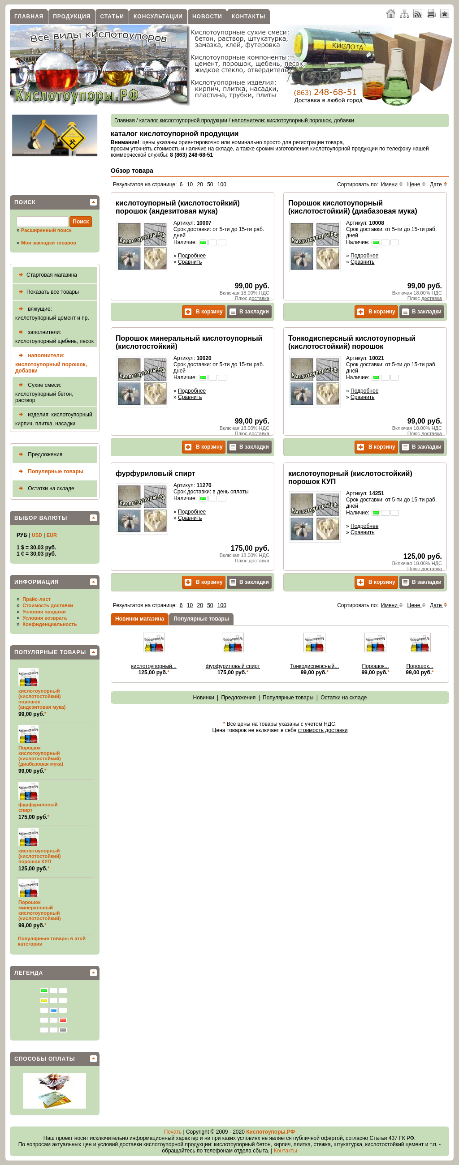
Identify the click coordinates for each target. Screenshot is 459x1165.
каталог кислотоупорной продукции (183, 120)
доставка (259, 298)
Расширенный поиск (46, 230)
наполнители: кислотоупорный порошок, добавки (51, 362)
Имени (392, 184)
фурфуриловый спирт (155, 473)
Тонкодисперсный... (314, 666)
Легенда (28, 973)
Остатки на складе (44, 488)
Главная (28, 16)
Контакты (248, 16)
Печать (173, 1132)
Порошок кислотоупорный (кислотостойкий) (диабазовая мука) (40, 756)
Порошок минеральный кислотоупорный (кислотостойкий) (39, 910)
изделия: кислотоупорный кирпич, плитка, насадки (53, 418)
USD (37, 535)
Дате (438, 184)
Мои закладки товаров (48, 242)
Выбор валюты (40, 518)
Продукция (72, 16)
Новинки (203, 697)
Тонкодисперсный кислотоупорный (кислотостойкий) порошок (352, 342)
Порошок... (375, 666)
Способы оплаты (44, 1059)
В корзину (204, 312)
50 (210, 184)
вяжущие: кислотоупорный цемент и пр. (52, 312)
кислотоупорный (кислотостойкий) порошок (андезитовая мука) (178, 207)
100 (221, 184)
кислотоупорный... (154, 666)
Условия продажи (43, 611)
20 (200, 184)
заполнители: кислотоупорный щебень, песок (54, 335)
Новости (207, 16)
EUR (52, 535)
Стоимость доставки (47, 605)
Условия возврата (44, 618)
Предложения (38, 454)
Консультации (158, 16)
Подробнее (192, 256)
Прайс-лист (36, 599)
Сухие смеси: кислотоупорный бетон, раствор (44, 391)
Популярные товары (49, 471)
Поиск (25, 202)
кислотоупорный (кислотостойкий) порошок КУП (39, 856)
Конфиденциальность (49, 624)
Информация (36, 582)
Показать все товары (47, 292)
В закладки (249, 312)
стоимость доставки (323, 730)
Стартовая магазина (46, 275)
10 (190, 184)
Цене (416, 184)
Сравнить (190, 262)
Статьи (112, 16)
